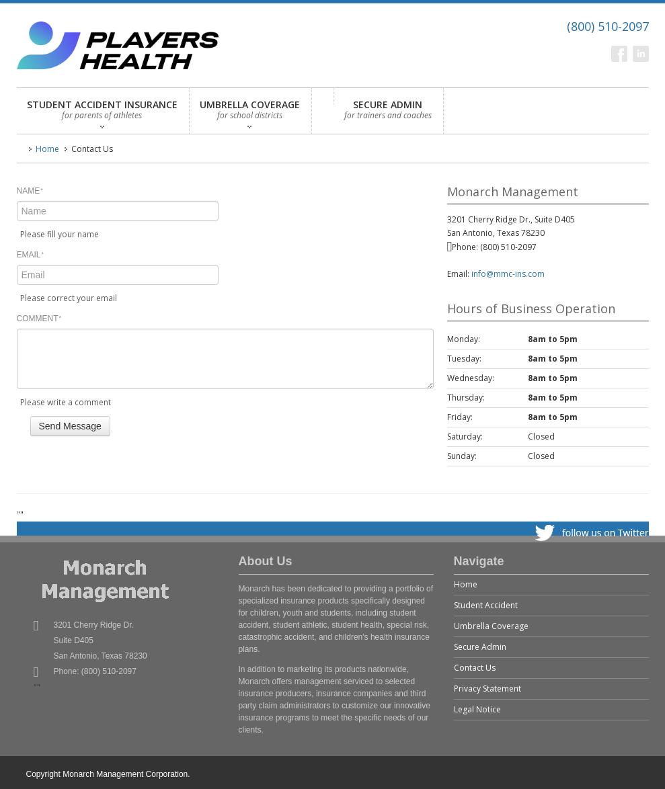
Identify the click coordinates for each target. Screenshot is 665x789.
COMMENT (39, 318)
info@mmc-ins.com (508, 274)
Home (47, 149)
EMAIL (30, 254)
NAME (30, 191)
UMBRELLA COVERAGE (250, 113)
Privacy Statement (487, 688)
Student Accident (486, 605)
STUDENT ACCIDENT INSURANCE (102, 113)
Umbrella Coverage (491, 626)
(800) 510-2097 (608, 26)
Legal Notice (477, 709)
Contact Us (475, 667)
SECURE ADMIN (388, 113)
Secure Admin (480, 647)
